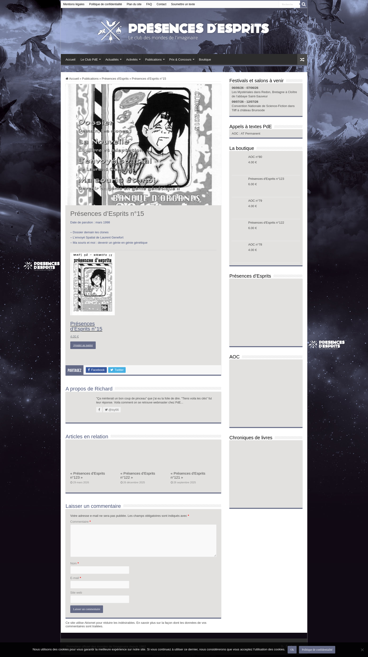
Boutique (205, 59)
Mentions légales (73, 4)
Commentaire (80, 521)
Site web (76, 592)
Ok (292, 649)
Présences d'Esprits (115, 78)
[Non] (362, 649)
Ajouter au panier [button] (83, 345)
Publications (153, 59)
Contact (161, 4)
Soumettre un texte (183, 4)
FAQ (149, 4)
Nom (74, 563)
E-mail (75, 578)
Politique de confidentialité (105, 4)
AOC (235, 133)
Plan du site (134, 4)
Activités (131, 59)
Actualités (112, 59)
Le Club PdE (89, 59)
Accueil (70, 59)
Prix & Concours (180, 59)
